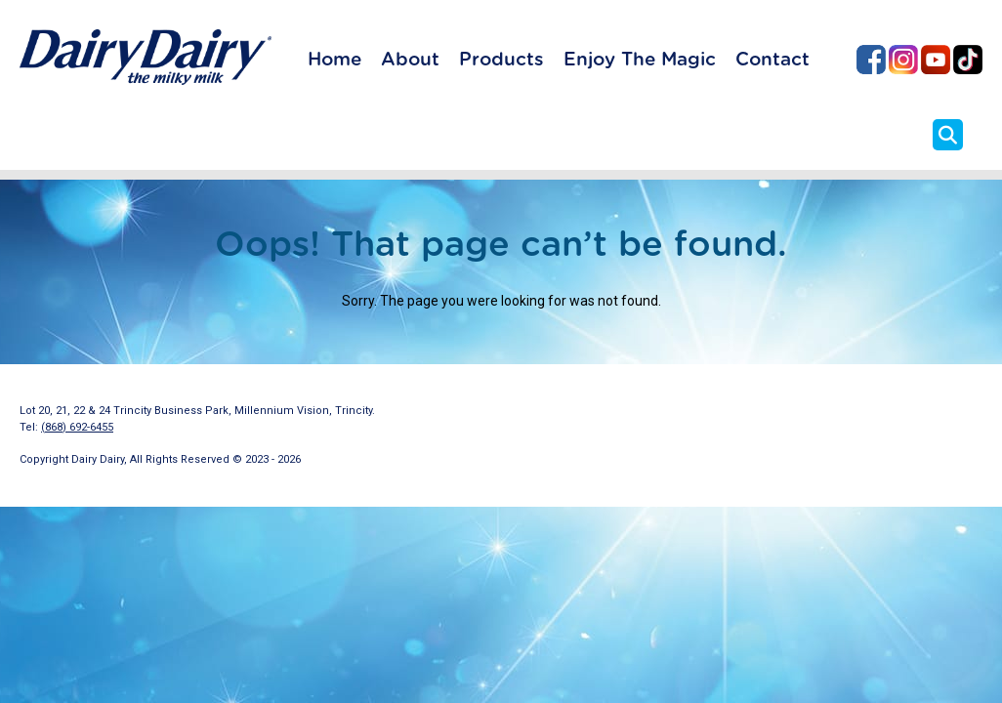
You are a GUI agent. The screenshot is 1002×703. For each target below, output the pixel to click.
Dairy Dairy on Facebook (871, 59)
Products (501, 60)
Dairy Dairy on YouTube (935, 59)
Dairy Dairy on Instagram (903, 59)
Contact (772, 60)
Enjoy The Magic (640, 60)
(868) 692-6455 (77, 427)
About (410, 60)
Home (334, 60)
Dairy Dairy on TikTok (967, 59)
